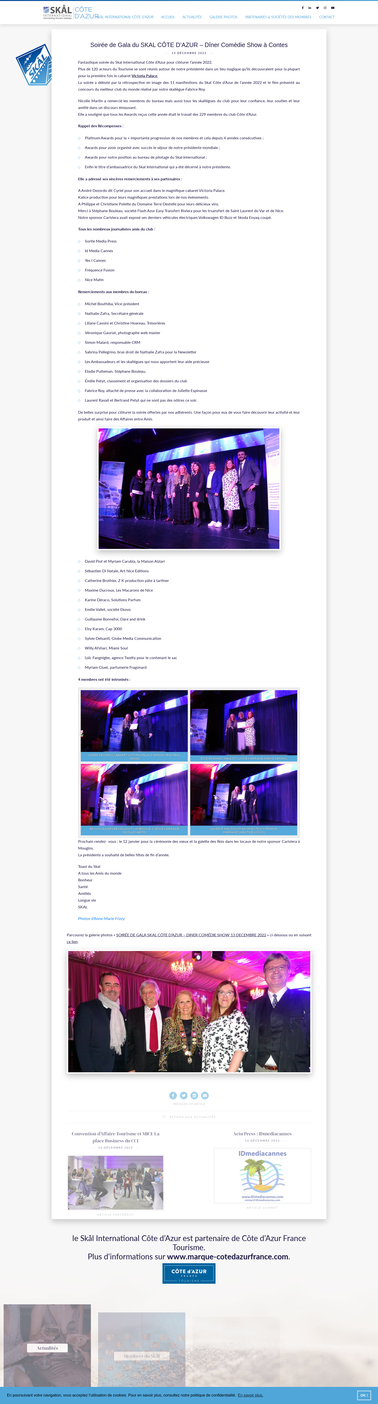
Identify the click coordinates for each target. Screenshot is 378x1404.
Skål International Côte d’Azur (125, 17)
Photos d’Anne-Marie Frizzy (101, 918)
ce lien (72, 941)
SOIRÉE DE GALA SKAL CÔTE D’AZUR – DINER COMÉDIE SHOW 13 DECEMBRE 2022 (191, 934)
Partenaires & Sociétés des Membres (278, 17)
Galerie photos (223, 17)
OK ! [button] (364, 1395)
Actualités (192, 17)
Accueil (168, 17)
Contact (327, 17)
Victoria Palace (144, 75)
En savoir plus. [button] (250, 1395)
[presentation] (92, 1011)
